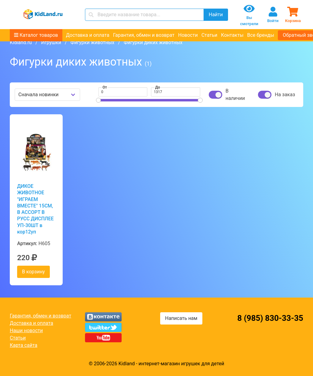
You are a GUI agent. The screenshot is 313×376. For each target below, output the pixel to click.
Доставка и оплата (87, 35)
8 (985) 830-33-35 (270, 318)
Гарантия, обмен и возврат (144, 35)
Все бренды (260, 35)
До (157, 87)
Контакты (232, 35)
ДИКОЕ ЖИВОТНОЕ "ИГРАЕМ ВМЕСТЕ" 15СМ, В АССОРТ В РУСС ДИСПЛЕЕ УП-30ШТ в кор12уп (35, 209)
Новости (188, 35)
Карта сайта (23, 345)
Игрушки (51, 42)
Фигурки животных (93, 42)
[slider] (98, 100)
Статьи (209, 35)
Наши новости (26, 330)
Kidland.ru (21, 42)
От (105, 87)
